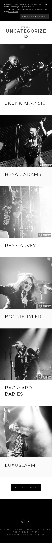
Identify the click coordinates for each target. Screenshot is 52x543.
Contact (32, 532)
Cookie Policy (13, 12)
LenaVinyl (30, 529)
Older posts (26, 487)
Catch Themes (36, 535)
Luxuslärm (20, 465)
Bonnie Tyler (23, 316)
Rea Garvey (20, 245)
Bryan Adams (23, 174)
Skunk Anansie (25, 103)
